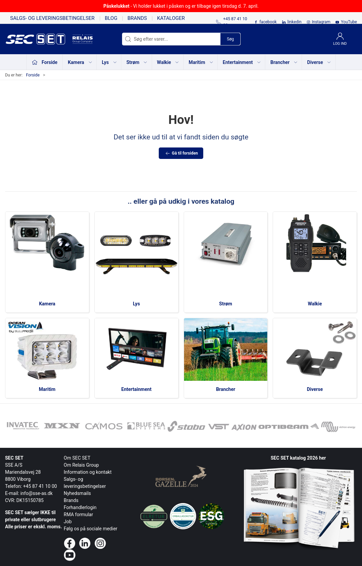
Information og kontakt (88, 472)
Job (68, 521)
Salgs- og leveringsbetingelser (52, 18)
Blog (111, 18)
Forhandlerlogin (80, 507)
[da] (38, 39)
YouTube (349, 22)
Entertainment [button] (242, 62)
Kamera (47, 303)
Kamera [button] (80, 62)
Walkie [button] (168, 62)
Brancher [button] (284, 62)
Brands (137, 18)
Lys (136, 303)
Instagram (321, 22)
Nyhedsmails (77, 493)
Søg (230, 39)
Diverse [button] (319, 62)
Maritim (47, 389)
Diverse (315, 389)
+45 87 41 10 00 (40, 486)
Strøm (225, 303)
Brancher (225, 389)
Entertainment (136, 389)
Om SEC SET (77, 458)
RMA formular (78, 514)
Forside (33, 75)
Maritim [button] (201, 62)
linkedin (295, 22)
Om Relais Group (81, 465)
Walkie (315, 303)
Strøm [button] (137, 62)
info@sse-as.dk (36, 493)
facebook (268, 22)
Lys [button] (109, 62)
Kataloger (171, 18)
